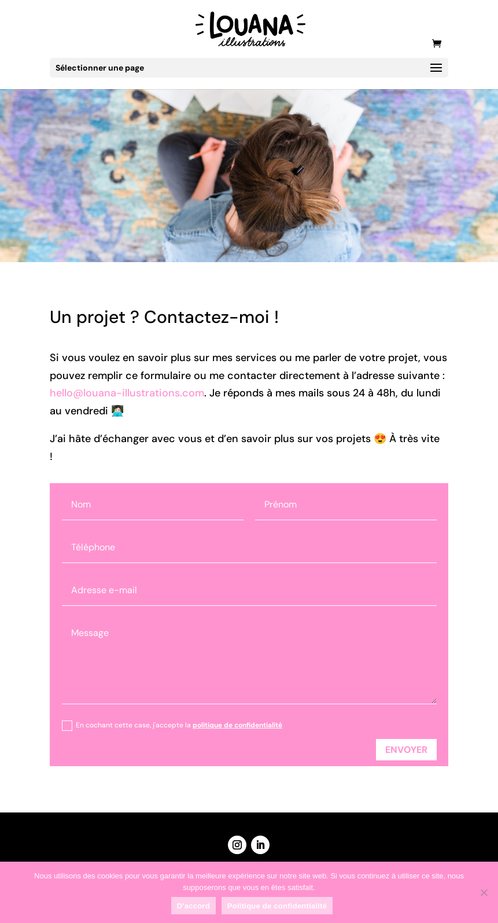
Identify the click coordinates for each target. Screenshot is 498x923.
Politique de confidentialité (277, 906)
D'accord (193, 906)
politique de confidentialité (237, 725)
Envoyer (406, 750)
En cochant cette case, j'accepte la (172, 725)
